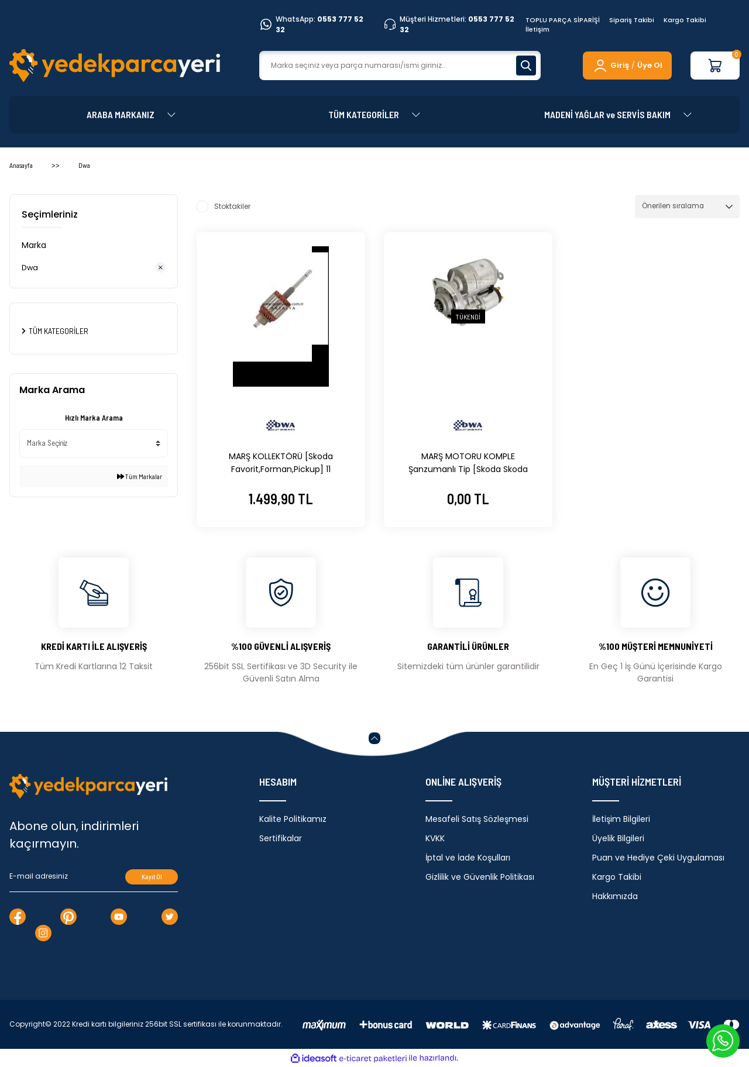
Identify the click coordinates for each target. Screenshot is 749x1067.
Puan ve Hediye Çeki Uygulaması (658, 857)
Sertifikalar (280, 838)
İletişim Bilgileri (621, 819)
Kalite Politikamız (293, 819)
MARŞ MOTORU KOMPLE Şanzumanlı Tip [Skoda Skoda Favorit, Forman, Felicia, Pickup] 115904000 (468, 463)
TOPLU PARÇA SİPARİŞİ (562, 20)
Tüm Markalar (139, 477)
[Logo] (114, 65)
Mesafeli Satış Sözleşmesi (476, 819)
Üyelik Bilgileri (618, 838)
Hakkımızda (615, 896)
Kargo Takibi (685, 20)
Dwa (84, 165)
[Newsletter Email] (93, 877)
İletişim (537, 29)
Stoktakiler (232, 206)
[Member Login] (610, 65)
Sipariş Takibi (631, 20)
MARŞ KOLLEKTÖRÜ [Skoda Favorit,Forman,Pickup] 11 (281, 462)
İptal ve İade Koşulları (467, 857)
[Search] (400, 65)
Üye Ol (649, 65)
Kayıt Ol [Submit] (152, 876)
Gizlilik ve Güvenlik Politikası (479, 877)
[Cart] (715, 65)
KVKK (435, 838)
